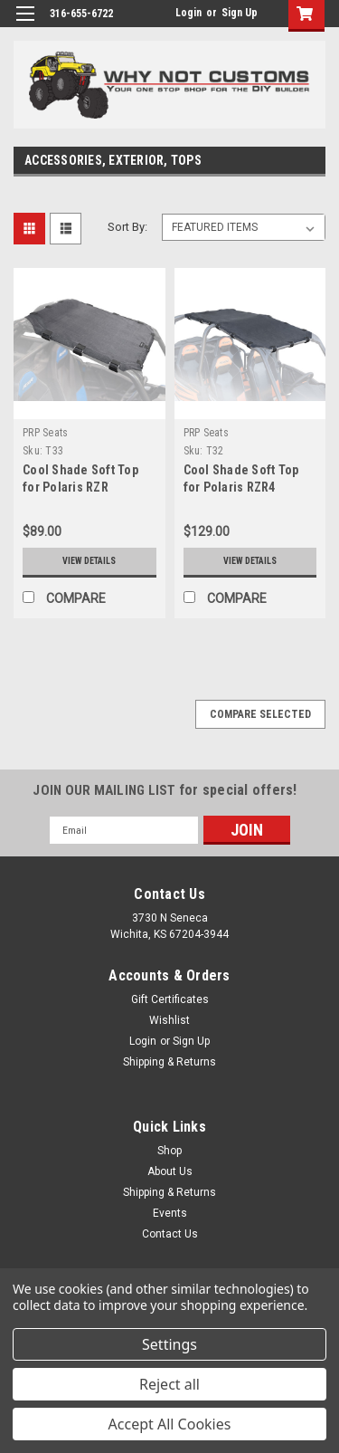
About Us (170, 1171)
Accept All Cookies (169, 1424)
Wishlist (169, 1020)
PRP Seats (45, 432)
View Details (89, 561)
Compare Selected (260, 714)
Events (170, 1213)
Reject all (169, 1384)
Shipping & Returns (169, 1062)
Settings (169, 1344)
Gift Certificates (170, 999)
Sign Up (239, 12)
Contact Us (170, 1234)
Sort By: (127, 227)
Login (188, 12)
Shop (169, 1150)
